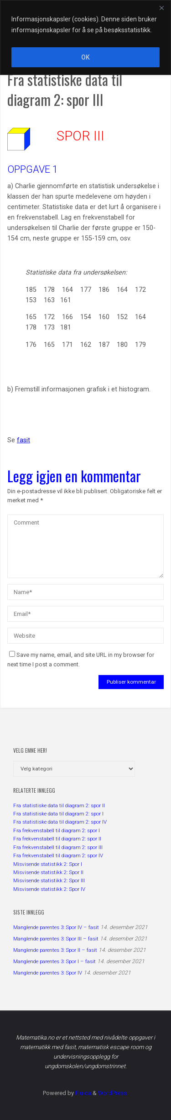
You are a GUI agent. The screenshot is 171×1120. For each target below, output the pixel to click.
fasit (23, 440)
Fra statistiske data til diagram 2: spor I (58, 813)
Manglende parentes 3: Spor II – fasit (55, 950)
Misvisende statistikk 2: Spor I (47, 864)
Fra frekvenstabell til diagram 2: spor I (56, 830)
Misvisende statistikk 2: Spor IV (49, 889)
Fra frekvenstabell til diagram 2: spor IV (58, 855)
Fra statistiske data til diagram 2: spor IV (60, 822)
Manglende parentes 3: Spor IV (47, 973)
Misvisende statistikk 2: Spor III (49, 880)
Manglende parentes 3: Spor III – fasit (55, 938)
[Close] (161, 7)
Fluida (82, 1093)
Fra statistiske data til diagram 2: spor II (59, 805)
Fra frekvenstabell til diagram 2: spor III (58, 847)
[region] (85, 37)
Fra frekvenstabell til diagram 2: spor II (57, 838)
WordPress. (113, 1093)
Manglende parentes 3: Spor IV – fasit (56, 927)
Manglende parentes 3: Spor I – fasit (54, 961)
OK (85, 57)
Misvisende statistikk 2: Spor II (48, 872)
